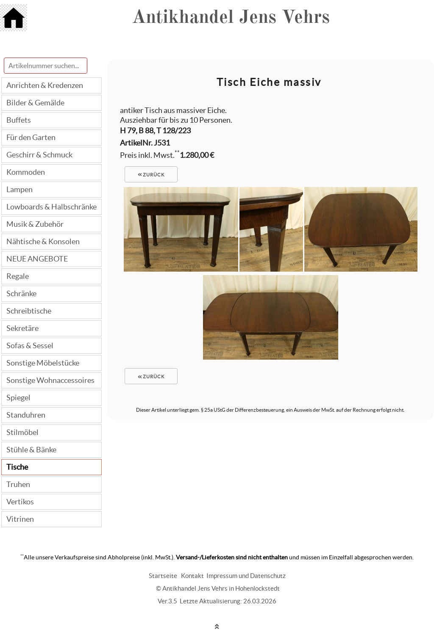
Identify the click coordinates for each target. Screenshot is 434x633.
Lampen (19, 189)
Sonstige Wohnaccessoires (50, 380)
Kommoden (25, 172)
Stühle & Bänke (31, 449)
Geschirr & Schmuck (39, 154)
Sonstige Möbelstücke (42, 362)
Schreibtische (28, 310)
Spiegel (18, 397)
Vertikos (20, 501)
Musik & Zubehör (35, 224)
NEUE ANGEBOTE (37, 258)
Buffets (18, 120)
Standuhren (25, 414)
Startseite (163, 575)
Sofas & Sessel (29, 345)
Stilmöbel (22, 432)
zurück (151, 174)
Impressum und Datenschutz (246, 575)
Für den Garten (31, 137)
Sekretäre (22, 328)
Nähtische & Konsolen (43, 241)
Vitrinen (20, 519)
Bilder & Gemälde (35, 102)
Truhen (18, 484)
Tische (17, 466)
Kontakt (192, 575)
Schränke (21, 293)
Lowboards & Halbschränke (51, 206)
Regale (17, 276)
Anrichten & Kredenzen (44, 85)
